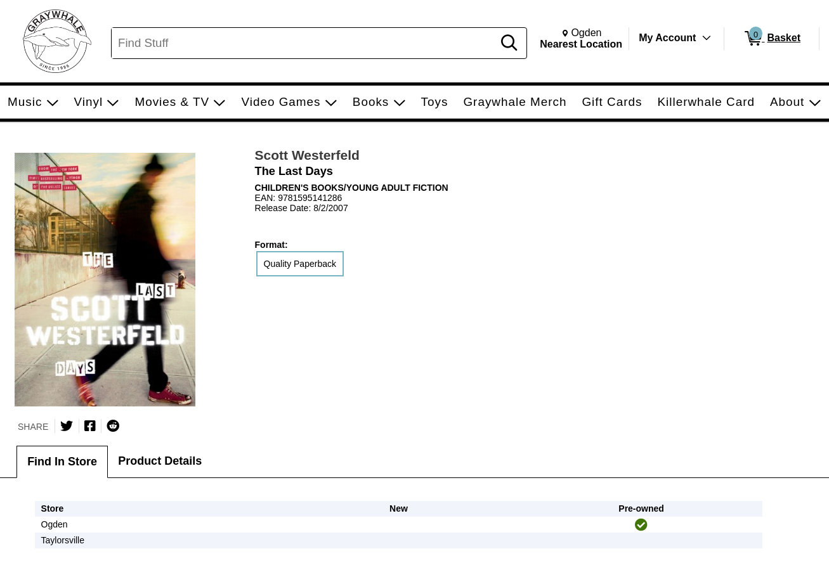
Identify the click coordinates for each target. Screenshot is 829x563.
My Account (667, 37)
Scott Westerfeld (307, 155)
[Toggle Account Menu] (706, 38)
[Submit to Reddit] (113, 426)
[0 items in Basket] (772, 38)
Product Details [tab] (160, 461)
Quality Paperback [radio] (300, 264)
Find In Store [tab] (62, 461)
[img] (641, 525)
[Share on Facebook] (90, 426)
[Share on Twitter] (66, 426)
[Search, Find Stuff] (304, 43)
